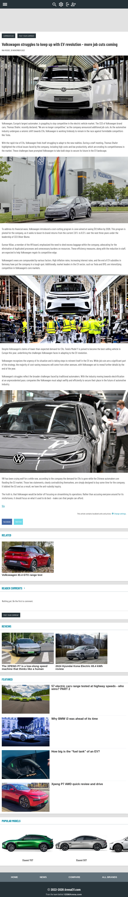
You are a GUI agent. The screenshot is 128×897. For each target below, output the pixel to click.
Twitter (18, 522)
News (43, 877)
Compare (74, 877)
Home (14, 877)
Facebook (7, 522)
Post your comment (26, 36)
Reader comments (14, 588)
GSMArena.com (73, 894)
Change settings (119, 513)
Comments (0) (8, 36)
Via (3, 506)
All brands (109, 877)
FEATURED (7, 679)
